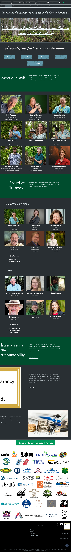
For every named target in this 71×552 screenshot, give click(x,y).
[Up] (67, 545)
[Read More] (34, 387)
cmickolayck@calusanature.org (11, 170)
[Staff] (26, 57)
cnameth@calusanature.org (35, 119)
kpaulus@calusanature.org (11, 145)
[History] (9, 57)
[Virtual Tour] (54, 3)
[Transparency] (61, 57)
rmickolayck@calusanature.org (59, 144)
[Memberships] (30, 3)
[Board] (43, 57)
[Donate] (6, 3)
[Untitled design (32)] (58, 524)
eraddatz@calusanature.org (11, 119)
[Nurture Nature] (18, 3)
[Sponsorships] (42, 3)
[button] (14, 229)
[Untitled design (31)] (61, 524)
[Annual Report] (35, 63)
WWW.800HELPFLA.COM (25, 549)
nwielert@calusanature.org (35, 170)
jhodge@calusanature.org (59, 170)
